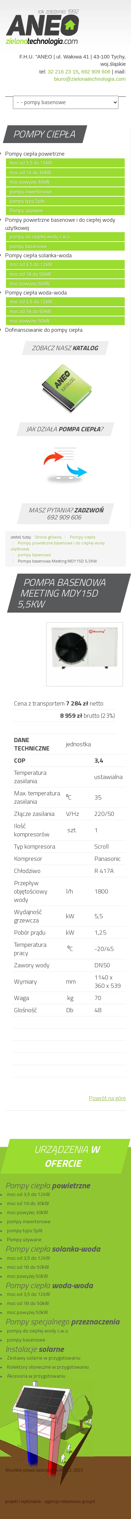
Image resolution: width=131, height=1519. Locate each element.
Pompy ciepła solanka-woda (38, 255)
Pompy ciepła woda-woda (36, 292)
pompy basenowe (28, 246)
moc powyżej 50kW (29, 283)
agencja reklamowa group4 (70, 1501)
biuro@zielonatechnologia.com (90, 79)
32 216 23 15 (63, 71)
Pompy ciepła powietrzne (35, 153)
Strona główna (48, 537)
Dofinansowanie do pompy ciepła (43, 329)
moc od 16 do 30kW (30, 172)
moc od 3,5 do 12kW (30, 162)
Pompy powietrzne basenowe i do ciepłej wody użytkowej (60, 223)
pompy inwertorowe (30, 191)
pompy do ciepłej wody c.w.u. (40, 236)
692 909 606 (95, 71)
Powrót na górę (107, 1098)
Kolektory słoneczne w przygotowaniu (48, 1366)
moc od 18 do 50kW (30, 273)
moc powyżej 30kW (29, 181)
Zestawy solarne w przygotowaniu (43, 1357)
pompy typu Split (26, 200)
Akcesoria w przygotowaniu (36, 1375)
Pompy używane (26, 210)
